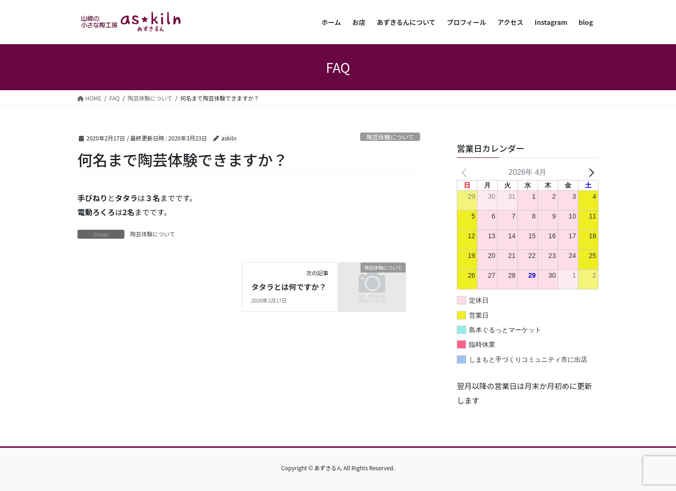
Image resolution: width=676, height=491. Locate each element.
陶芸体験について (390, 136)
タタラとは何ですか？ (288, 286)
